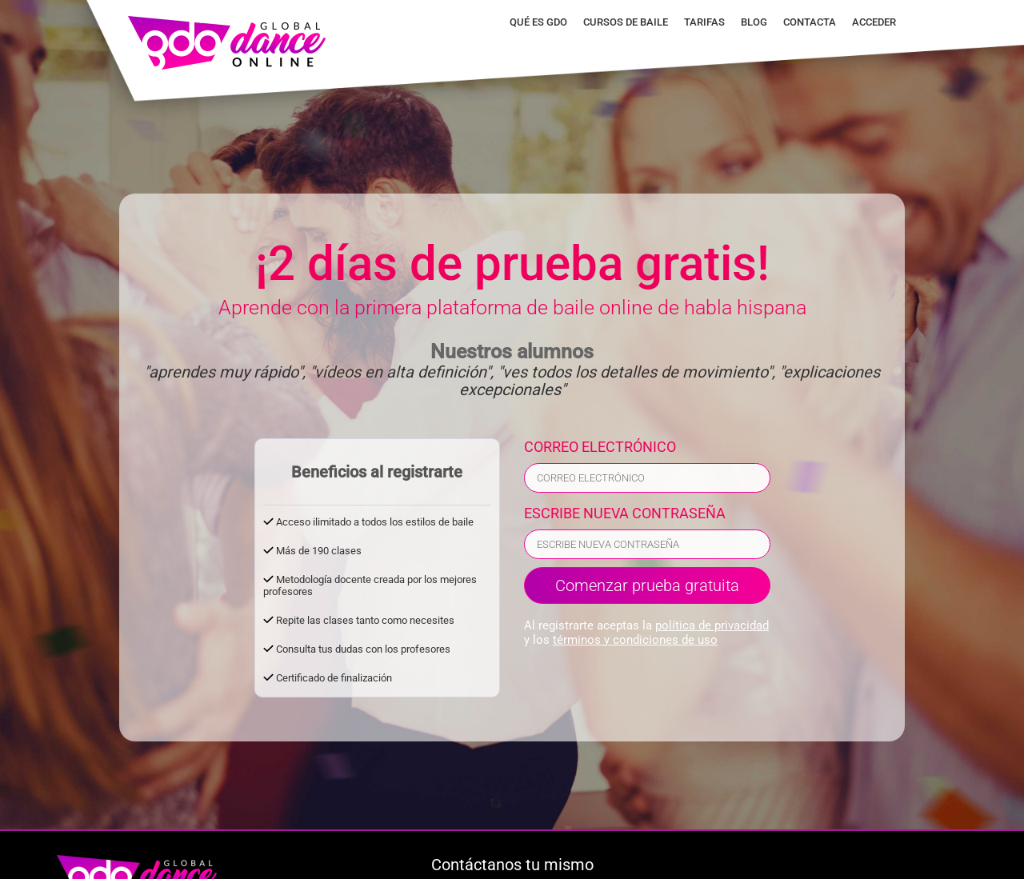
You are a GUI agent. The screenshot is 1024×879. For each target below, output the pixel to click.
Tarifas (704, 22)
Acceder (874, 22)
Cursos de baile (625, 22)
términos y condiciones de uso (635, 640)
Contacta (809, 22)
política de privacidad (712, 625)
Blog (754, 22)
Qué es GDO (538, 22)
